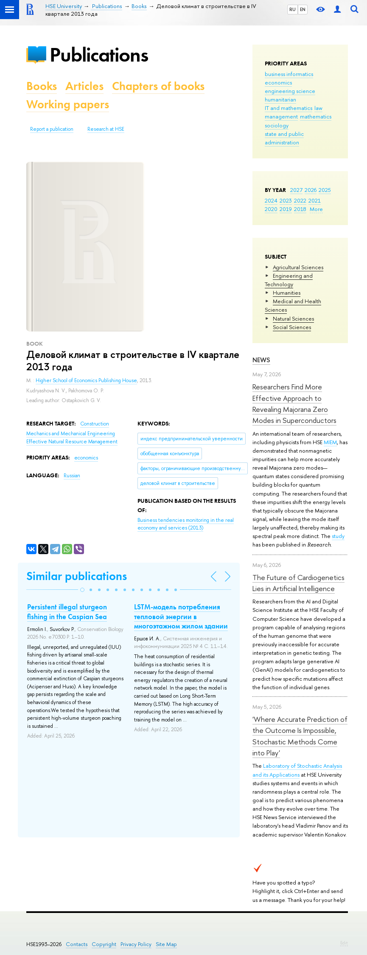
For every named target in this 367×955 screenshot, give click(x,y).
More (316, 209)
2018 (300, 209)
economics (278, 82)
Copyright (104, 944)
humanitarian (280, 99)
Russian (72, 475)
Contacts (76, 944)
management (281, 116)
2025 (325, 190)
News (261, 359)
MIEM (330, 442)
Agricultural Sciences (298, 267)
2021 (314, 200)
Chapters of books (158, 86)
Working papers (67, 104)
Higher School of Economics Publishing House (86, 380)
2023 (286, 200)
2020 (271, 209)
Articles (84, 86)
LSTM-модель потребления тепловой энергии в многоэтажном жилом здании (181, 616)
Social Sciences (292, 327)
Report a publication (51, 129)
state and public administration (284, 138)
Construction (94, 423)
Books (41, 86)
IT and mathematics (288, 108)
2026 (311, 190)
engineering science (290, 91)
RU (292, 9)
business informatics (289, 74)
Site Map (166, 944)
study (338, 536)
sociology (277, 125)
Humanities (286, 292)
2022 (300, 200)
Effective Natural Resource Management (72, 441)
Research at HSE (105, 129)
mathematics (315, 116)
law (318, 108)
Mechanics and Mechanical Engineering (70, 433)
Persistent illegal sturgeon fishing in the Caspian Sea (67, 611)
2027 (296, 190)
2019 (286, 209)
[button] (82, 590)
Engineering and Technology (289, 280)
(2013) (185, 524)
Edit (344, 943)
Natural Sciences (293, 318)
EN (302, 9)
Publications (99, 55)
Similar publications (76, 576)
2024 (271, 200)
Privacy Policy (135, 944)
